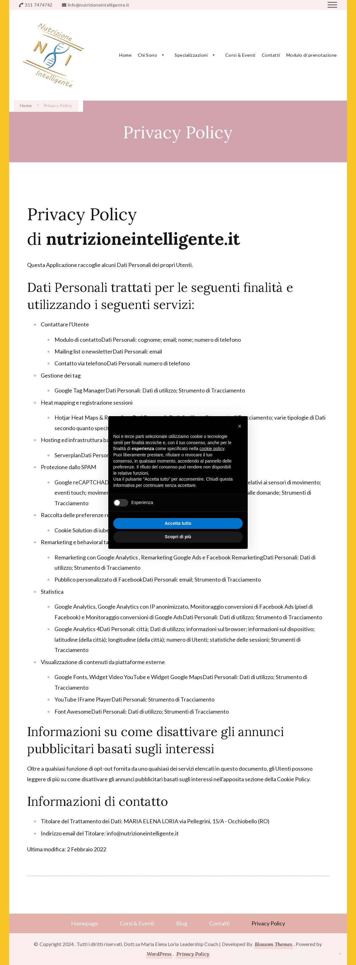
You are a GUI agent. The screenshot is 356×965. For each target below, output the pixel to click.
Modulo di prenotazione (311, 55)
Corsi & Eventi (240, 55)
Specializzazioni (191, 55)
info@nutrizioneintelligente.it (98, 4)
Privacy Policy (268, 923)
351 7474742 (39, 4)
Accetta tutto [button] (178, 523)
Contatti (271, 55)
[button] (240, 426)
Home (125, 55)
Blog (181, 923)
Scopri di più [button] (178, 536)
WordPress (159, 954)
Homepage (84, 923)
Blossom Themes (273, 944)
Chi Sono (147, 55)
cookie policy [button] (211, 448)
